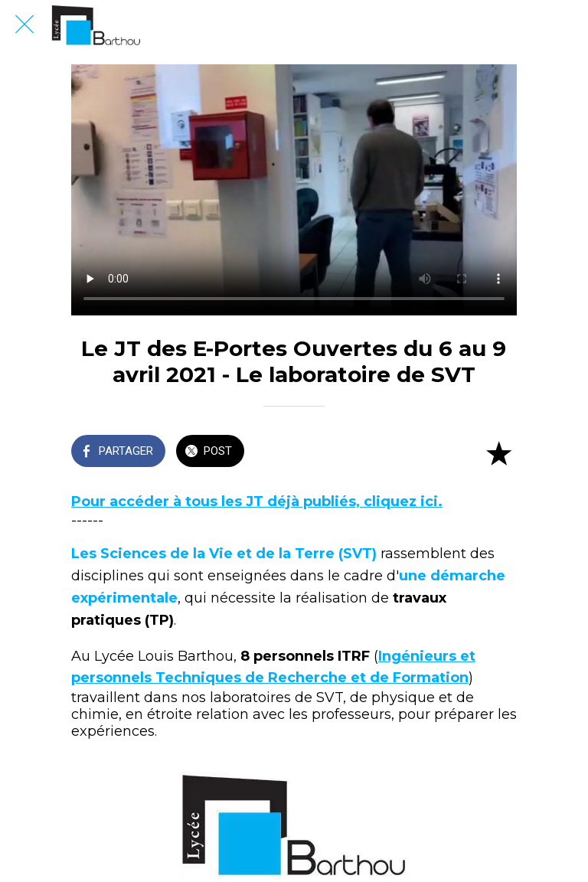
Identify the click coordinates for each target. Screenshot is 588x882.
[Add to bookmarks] (498, 452)
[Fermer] (24, 24)
